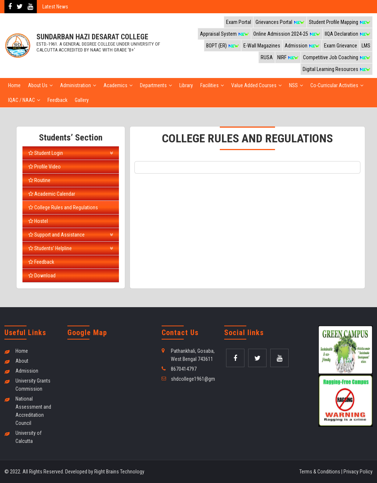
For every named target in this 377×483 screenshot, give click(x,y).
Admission (302, 46)
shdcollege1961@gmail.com (200, 379)
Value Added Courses (253, 85)
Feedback (57, 100)
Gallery (82, 100)
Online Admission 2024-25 (286, 34)
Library (186, 85)
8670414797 (184, 369)
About (21, 361)
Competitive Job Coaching (336, 57)
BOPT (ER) (222, 46)
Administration (75, 85)
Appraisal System (224, 34)
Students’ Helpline (70, 248)
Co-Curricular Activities (334, 85)
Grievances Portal (280, 22)
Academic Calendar (51, 194)
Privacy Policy (358, 472)
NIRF (288, 57)
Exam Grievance (340, 46)
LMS (366, 46)
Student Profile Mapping (339, 22)
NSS (293, 85)
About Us (37, 85)
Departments (153, 85)
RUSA (267, 57)
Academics (115, 85)
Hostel (38, 221)
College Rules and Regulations (63, 207)
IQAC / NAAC (21, 100)
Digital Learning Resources (336, 69)
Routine (39, 180)
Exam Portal (238, 22)
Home (14, 85)
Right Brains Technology (119, 472)
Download (42, 275)
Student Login (70, 153)
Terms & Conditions (319, 472)
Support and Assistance (70, 234)
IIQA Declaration (347, 34)
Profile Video (44, 167)
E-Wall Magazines (261, 46)
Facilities (209, 85)
